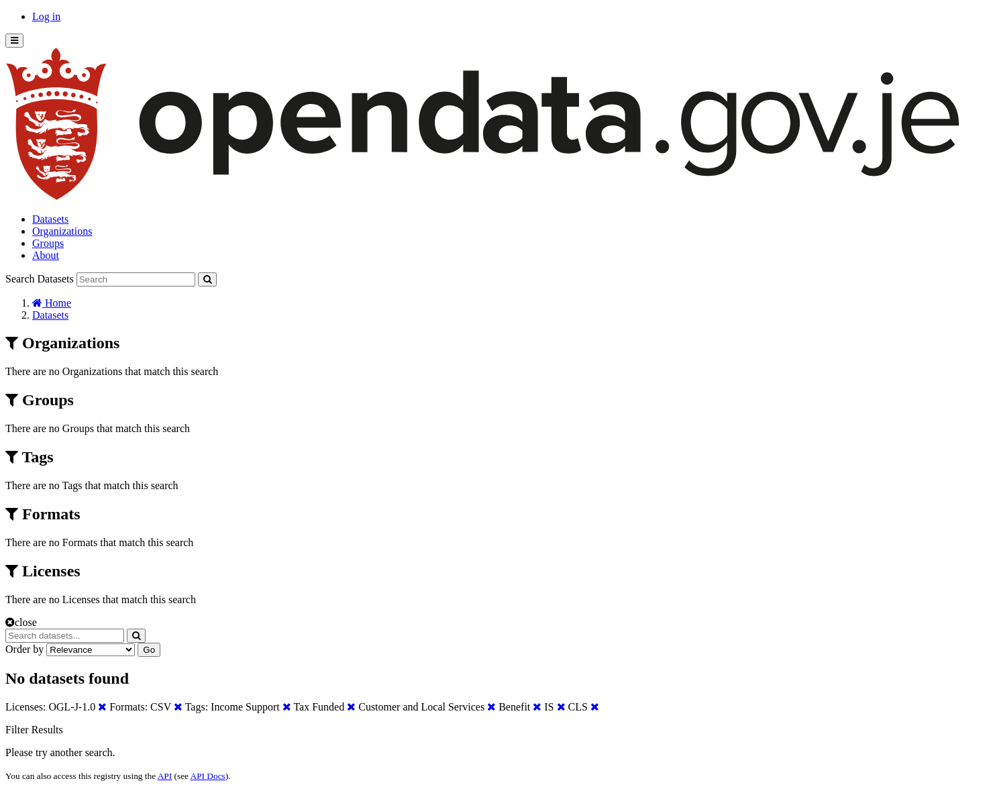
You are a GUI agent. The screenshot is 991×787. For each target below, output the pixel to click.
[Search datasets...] (64, 636)
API (165, 776)
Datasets (50, 219)
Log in (46, 16)
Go (149, 650)
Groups (48, 243)
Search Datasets (39, 278)
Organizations (62, 231)
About (45, 255)
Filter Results (34, 729)
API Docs (208, 776)
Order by (24, 649)
